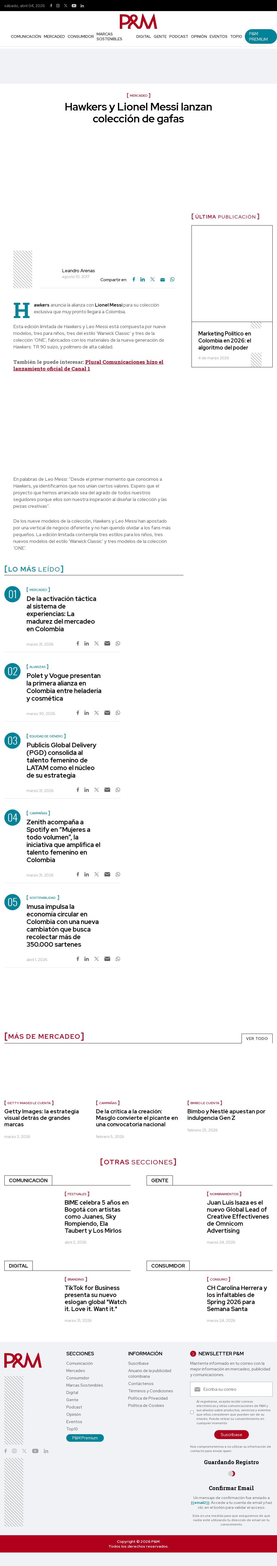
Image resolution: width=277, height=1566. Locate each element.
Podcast (178, 36)
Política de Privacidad (148, 1398)
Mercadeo (54, 36)
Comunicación (26, 36)
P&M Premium (258, 36)
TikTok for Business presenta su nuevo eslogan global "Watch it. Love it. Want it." (96, 1298)
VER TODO (257, 1038)
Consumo (218, 1279)
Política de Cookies (146, 1405)
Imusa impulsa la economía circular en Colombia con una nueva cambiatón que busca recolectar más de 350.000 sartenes (63, 925)
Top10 (236, 36)
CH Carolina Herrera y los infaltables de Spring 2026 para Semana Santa (237, 1298)
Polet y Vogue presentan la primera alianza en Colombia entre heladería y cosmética (64, 687)
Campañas (108, 1103)
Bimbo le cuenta (204, 1103)
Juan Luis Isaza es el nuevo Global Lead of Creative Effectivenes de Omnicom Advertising (238, 1217)
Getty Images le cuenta (29, 1103)
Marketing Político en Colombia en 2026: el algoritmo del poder (224, 340)
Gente (160, 36)
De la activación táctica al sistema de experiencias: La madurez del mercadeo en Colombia (61, 613)
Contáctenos (141, 1383)
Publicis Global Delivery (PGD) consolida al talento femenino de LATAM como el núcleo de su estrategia (61, 760)
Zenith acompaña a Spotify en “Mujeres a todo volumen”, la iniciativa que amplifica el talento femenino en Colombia (63, 841)
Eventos (218, 36)
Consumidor (81, 36)
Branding (76, 1279)
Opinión (199, 36)
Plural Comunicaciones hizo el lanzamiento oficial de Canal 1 (88, 365)
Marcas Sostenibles (109, 36)
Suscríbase (138, 1363)
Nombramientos (224, 1194)
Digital (143, 36)
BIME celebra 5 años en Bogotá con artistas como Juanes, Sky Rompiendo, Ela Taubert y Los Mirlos (97, 1217)
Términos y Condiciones (150, 1391)
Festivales (77, 1194)
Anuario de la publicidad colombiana (149, 1373)
